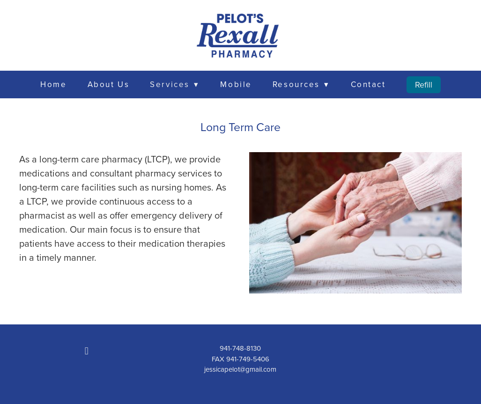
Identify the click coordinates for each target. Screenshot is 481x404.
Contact (368, 84)
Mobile (236, 84)
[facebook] (86, 350)
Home (53, 84)
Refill (423, 84)
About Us (108, 84)
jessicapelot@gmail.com (240, 369)
